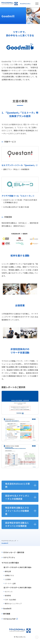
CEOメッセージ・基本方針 (13, 552)
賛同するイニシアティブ (13, 604)
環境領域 (8, 596)
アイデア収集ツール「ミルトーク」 (18, 195)
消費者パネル (9, 575)
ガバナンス (9, 592)
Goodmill (7, 608)
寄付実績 (6, 613)
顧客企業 (8, 571)
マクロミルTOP (9, 619)
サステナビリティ (16, 3)
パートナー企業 (10, 583)
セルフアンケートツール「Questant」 (19, 165)
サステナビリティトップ (9, 541)
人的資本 (8, 579)
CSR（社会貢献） (11, 600)
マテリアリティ (9, 557)
